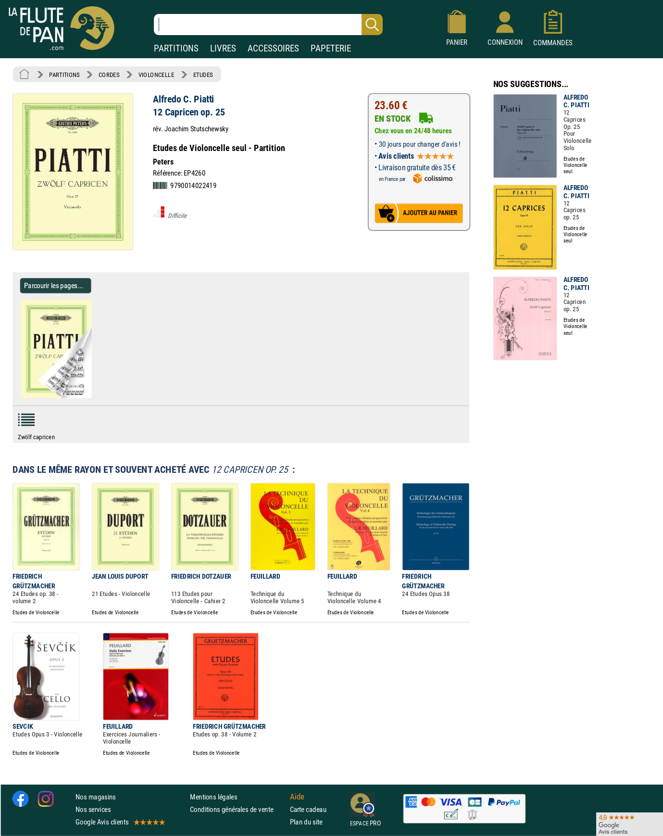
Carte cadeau (308, 809)
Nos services (93, 809)
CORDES (109, 74)
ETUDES (203, 74)
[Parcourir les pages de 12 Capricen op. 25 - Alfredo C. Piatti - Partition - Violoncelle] (95, 396)
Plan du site (306, 822)
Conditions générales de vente (238, 809)
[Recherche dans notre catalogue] (268, 24)
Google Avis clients (119, 822)
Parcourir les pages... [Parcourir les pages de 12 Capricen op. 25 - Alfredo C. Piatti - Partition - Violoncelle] (53, 285)
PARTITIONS (176, 48)
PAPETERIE (331, 48)
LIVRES (223, 48)
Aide (297, 796)
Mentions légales (213, 797)
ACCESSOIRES (273, 48)
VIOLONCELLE (156, 74)
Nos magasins (95, 797)
